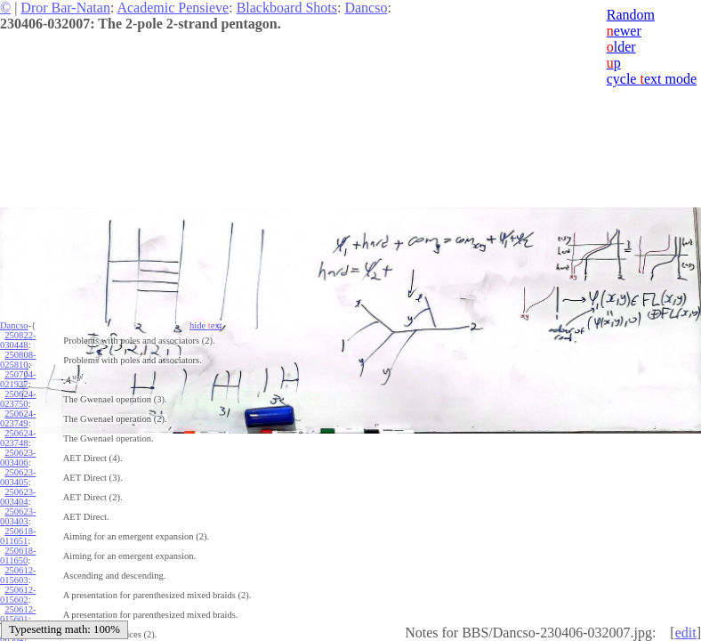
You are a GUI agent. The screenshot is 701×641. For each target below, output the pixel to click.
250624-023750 (18, 399)
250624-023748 (18, 438)
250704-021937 (18, 379)
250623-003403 (18, 516)
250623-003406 (18, 457)
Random (631, 14)
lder (621, 46)
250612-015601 (18, 614)
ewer (624, 30)
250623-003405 (18, 477)
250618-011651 (18, 536)
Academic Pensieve (173, 7)
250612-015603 (18, 575)
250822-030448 (18, 340)
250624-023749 (18, 418)
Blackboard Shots (287, 7)
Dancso (365, 7)
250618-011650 (18, 555)
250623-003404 (18, 497)
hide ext (205, 325)
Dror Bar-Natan (65, 7)
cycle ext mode (652, 78)
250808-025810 (18, 359)
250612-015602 (18, 594)
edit (686, 632)
